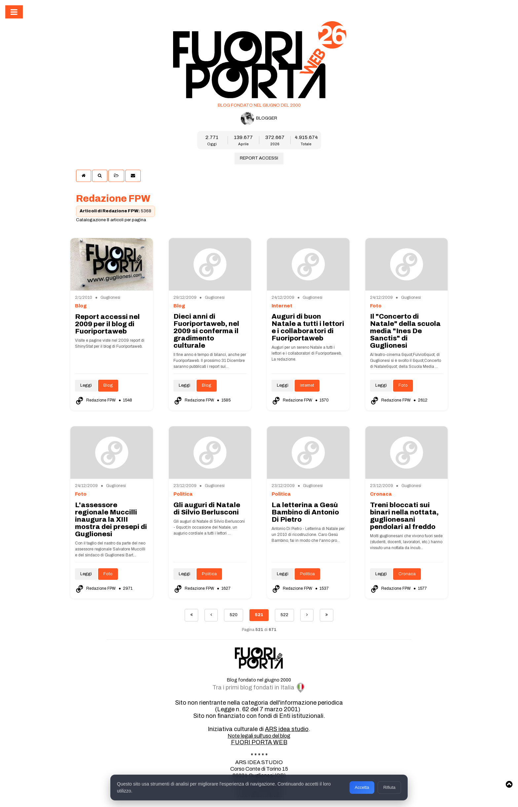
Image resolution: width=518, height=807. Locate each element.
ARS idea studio (287, 729)
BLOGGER (259, 118)
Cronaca (407, 574)
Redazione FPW (96, 400)
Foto (403, 385)
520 (234, 615)
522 (284, 615)
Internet (307, 385)
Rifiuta (389, 787)
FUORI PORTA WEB (259, 742)
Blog (108, 385)
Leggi (86, 385)
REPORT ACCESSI (259, 158)
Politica (209, 574)
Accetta (362, 787)
